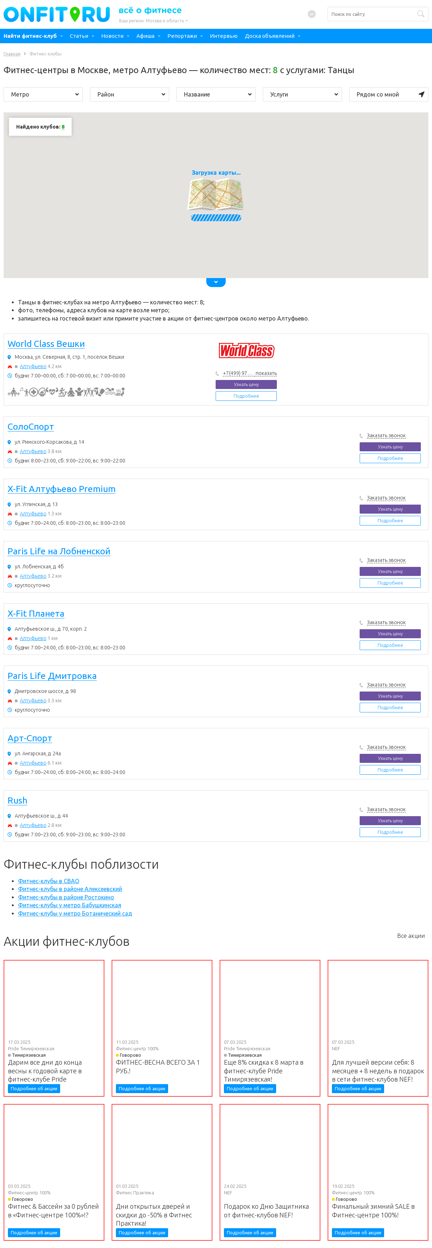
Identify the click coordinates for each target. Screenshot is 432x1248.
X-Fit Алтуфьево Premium (62, 489)
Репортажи (182, 36)
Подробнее (246, 395)
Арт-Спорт (30, 738)
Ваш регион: (151, 20)
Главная (12, 53)
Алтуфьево (33, 366)
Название (218, 94)
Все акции (411, 935)
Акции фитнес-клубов (67, 941)
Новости (112, 36)
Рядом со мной (390, 94)
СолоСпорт (31, 426)
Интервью (224, 36)
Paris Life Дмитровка (52, 676)
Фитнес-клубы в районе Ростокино (66, 897)
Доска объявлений (269, 36)
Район (131, 94)
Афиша (145, 36)
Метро (45, 94)
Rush (17, 800)
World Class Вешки (46, 344)
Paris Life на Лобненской (59, 551)
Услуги (304, 94)
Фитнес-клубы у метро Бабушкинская (69, 905)
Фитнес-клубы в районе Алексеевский (70, 889)
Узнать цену (246, 384)
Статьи (79, 36)
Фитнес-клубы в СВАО (48, 881)
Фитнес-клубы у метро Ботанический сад (75, 913)
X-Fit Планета (36, 613)
